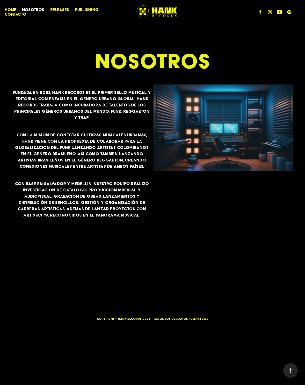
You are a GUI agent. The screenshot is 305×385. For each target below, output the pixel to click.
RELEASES (59, 9)
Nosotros (33, 9)
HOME (10, 9)
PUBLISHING (87, 9)
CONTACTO (15, 14)
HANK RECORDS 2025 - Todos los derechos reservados (163, 319)
